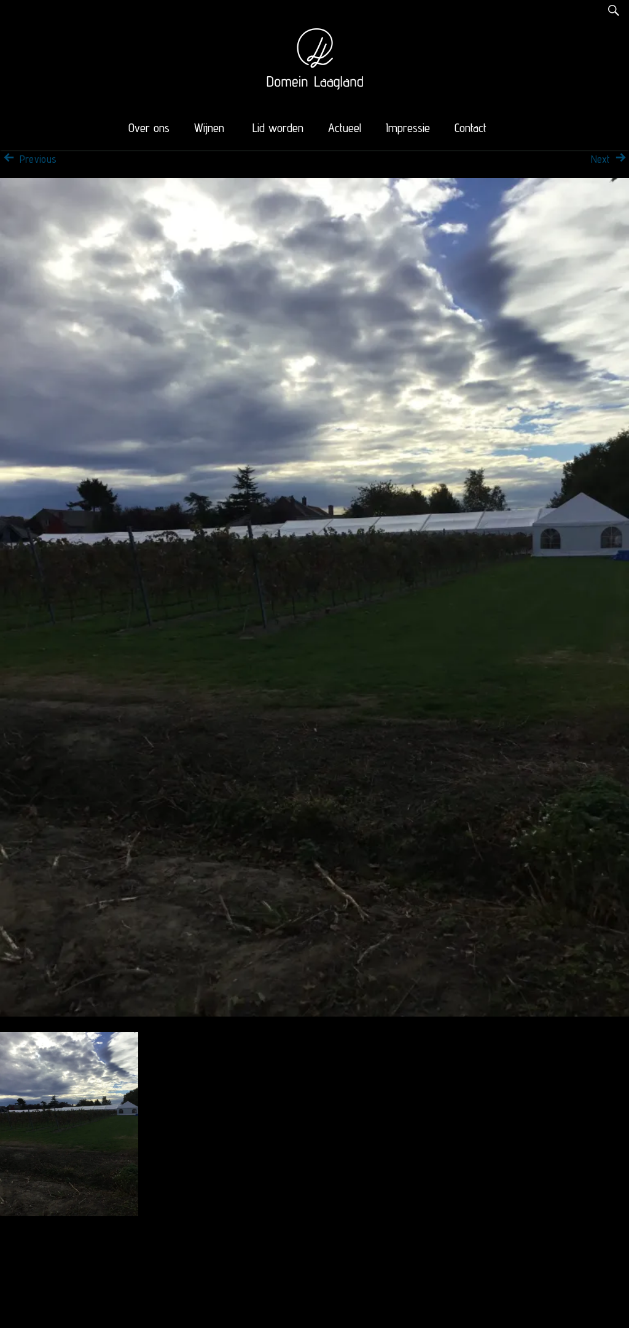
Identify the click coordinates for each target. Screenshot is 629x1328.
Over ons (149, 127)
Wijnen (209, 127)
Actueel (344, 127)
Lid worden (277, 127)
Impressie (408, 127)
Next (610, 159)
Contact (470, 127)
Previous (28, 159)
